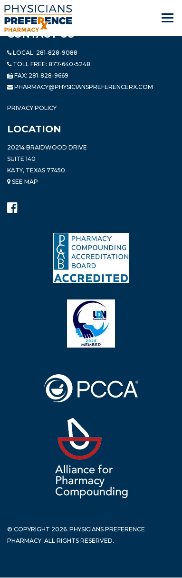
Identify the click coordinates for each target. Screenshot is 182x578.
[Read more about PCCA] (91, 388)
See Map (22, 181)
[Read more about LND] (91, 323)
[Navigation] (168, 18)
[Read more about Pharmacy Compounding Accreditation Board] (91, 257)
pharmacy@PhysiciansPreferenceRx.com (83, 86)
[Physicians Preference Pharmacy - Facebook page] (12, 205)
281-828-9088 (56, 52)
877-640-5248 (69, 64)
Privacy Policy (32, 107)
